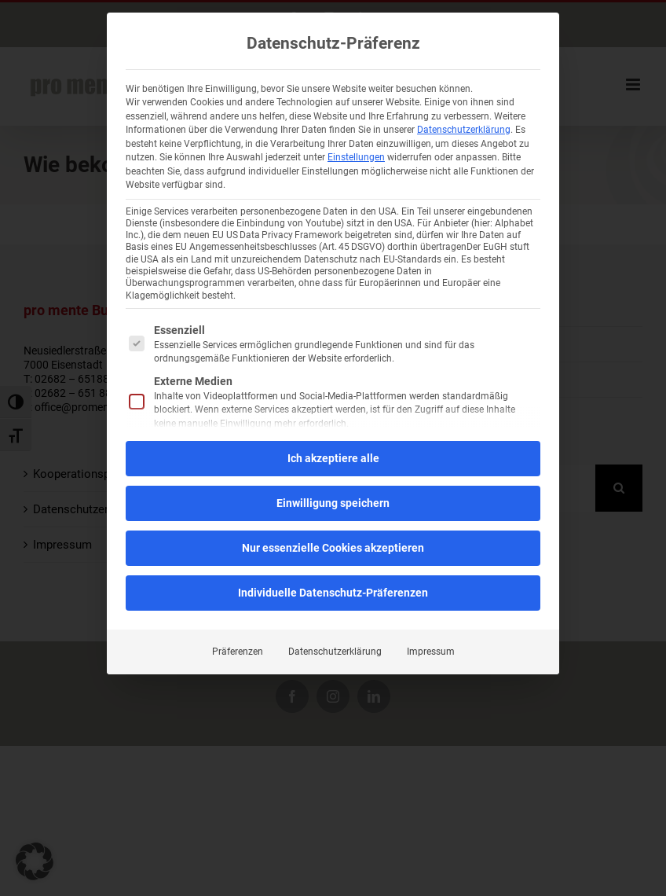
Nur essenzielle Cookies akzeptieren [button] (333, 547)
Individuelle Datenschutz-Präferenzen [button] (333, 592)
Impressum (431, 650)
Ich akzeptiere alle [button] (333, 457)
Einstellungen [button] (356, 157)
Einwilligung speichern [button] (333, 502)
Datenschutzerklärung (463, 129)
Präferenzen (237, 650)
